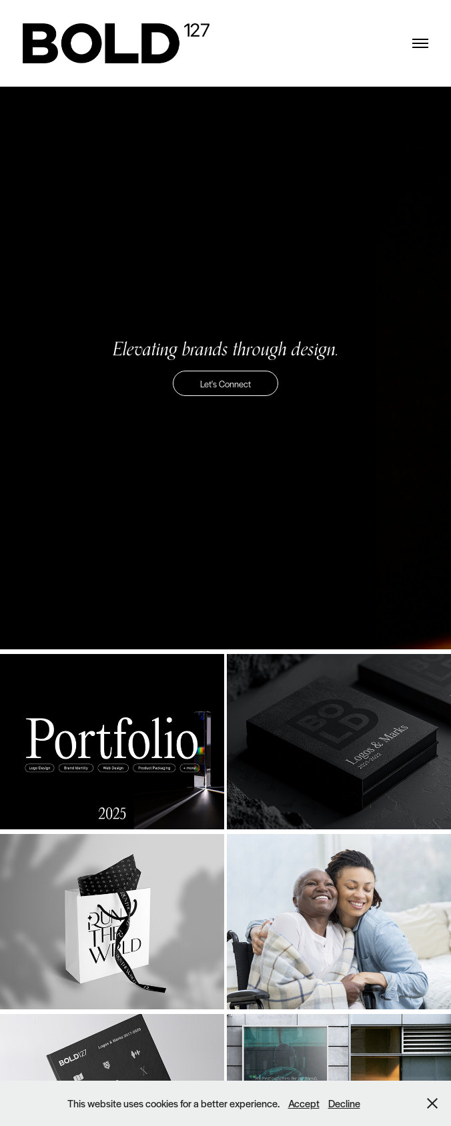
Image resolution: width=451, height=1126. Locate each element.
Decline (344, 1103)
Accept (304, 1103)
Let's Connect (225, 383)
